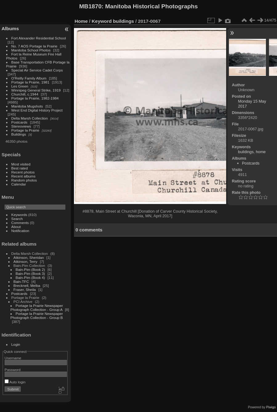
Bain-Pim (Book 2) (30, 269)
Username (13, 358)
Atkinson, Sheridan (29, 257)
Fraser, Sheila (25, 290)
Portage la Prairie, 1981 (30, 82)
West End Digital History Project (37, 110)
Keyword (102, 21)
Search (17, 219)
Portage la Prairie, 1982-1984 (35, 98)
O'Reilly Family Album (29, 78)
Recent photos (23, 172)
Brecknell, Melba (27, 286)
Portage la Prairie (25, 130)
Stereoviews (21, 126)
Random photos (24, 180)
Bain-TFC (21, 281)
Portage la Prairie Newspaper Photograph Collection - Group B (36, 316)
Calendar (18, 184)
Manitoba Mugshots (27, 106)
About (16, 227)
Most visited (21, 164)
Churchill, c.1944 (25, 94)
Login (15, 344)
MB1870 (90, 6)
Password (13, 370)
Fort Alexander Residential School (38, 38)
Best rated (19, 168)
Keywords (19, 215)
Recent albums (23, 176)
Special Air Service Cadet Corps (37, 70)
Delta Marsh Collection (29, 118)
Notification (20, 231)
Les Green (19, 86)
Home (81, 21)
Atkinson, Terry (26, 261)
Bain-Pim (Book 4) (30, 277)
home (261, 151)
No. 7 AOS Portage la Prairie (34, 46)
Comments (20, 223)
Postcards (19, 122)
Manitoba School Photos (31, 50)
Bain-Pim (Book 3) (30, 273)
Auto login (15, 382)
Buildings (18, 134)
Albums (10, 28)
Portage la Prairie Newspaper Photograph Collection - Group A (36, 308)
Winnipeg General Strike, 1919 (36, 90)
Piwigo (271, 407)
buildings (123, 21)
